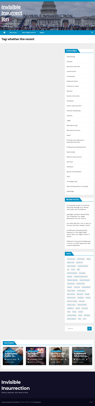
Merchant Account (73, 130)
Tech (68, 176)
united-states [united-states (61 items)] (71, 315)
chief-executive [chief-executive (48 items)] (83, 266)
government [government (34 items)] (80, 283)
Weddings (70, 191)
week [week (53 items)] (80, 315)
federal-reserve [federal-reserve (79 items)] (72, 280)
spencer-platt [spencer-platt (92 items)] (82, 304)
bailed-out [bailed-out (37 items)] (70, 262)
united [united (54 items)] (80, 312)
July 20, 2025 (80, 359)
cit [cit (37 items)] (68, 269)
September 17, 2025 (36, 359)
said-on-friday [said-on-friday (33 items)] (72, 301)
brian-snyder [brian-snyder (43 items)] (71, 266)
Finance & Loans (73, 86)
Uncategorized (72, 181)
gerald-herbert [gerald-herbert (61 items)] (85, 280)
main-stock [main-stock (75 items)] (71, 294)
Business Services (73, 66)
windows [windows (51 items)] (87, 315)
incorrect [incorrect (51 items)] (77, 287)
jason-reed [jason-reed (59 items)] (71, 290)
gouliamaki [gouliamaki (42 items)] (70, 283)
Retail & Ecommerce (74, 157)
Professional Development (76, 147)
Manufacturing (72, 125)
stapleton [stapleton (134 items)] (70, 308)
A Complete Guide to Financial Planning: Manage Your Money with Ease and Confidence (78, 207)
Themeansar (37, 402)
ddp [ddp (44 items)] (78, 269)
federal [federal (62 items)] (69, 276)
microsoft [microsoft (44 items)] (80, 294)
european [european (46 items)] (82, 273)
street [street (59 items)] (78, 308)
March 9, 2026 (11, 359)
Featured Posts (29, 32)
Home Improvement (74, 106)
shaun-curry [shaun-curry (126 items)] (71, 304)
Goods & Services (73, 96)
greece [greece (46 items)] (69, 287)
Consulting (71, 76)
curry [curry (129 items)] (73, 269)
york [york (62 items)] (84, 319)
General (69, 91)
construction (71, 71)
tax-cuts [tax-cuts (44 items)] (84, 308)
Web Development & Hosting (77, 186)
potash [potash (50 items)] (87, 294)
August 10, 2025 (58, 359)
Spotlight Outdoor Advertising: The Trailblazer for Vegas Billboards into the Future (78, 216)
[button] (92, 32)
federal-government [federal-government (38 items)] (80, 276)
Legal (69, 120)
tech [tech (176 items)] (68, 312)
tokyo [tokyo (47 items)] (74, 312)
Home (91, 402)
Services (70, 162)
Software (70, 167)
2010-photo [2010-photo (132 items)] (80, 259)
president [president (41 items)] (81, 297)
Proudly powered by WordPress (10, 402)
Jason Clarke (33, 362)
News (42, 32)
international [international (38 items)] (86, 287)
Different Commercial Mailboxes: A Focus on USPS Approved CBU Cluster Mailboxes (79, 243)
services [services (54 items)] (82, 301)
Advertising (71, 57)
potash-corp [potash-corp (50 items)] (71, 297)
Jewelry (69, 115)
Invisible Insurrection (11, 13)
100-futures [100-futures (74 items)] (71, 259)
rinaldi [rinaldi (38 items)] (88, 297)
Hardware (70, 101)
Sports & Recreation (74, 172)
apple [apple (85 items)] (88, 259)
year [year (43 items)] (79, 319)
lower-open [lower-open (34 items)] (81, 290)
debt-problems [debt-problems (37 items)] (72, 273)
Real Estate (71, 152)
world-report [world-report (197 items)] (71, 319)
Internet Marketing (73, 111)
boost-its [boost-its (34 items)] (79, 262)
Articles (13, 32)
